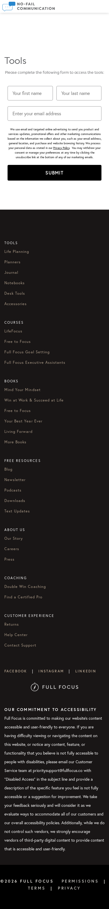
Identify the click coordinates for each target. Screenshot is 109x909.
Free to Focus (17, 341)
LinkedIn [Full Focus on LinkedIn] (85, 671)
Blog (8, 469)
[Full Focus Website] (54, 686)
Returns (11, 624)
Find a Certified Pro (23, 597)
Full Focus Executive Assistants (34, 362)
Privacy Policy (61, 148)
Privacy (69, 888)
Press (9, 559)
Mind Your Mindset (22, 389)
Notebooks (14, 282)
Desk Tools (14, 293)
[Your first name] (30, 93)
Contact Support (20, 645)
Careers (11, 548)
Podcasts (13, 490)
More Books (15, 442)
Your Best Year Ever (23, 421)
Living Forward (18, 431)
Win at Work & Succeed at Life (34, 400)
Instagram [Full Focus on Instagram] (51, 671)
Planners (12, 262)
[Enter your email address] (54, 113)
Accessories (15, 303)
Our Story (13, 538)
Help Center (16, 634)
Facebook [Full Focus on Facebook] (15, 671)
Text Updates (17, 511)
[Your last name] (79, 93)
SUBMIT (54, 173)
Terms (37, 888)
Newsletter (15, 479)
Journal (11, 272)
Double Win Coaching (25, 586)
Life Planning (16, 251)
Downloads (14, 500)
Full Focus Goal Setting (27, 352)
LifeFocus (13, 331)
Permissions (80, 881)
